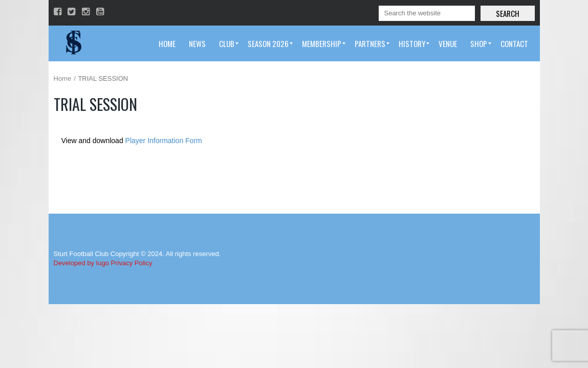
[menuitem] (167, 43)
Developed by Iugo (81, 263)
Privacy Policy (132, 263)
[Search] (427, 13)
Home (63, 78)
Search (507, 13)
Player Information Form (163, 140)
